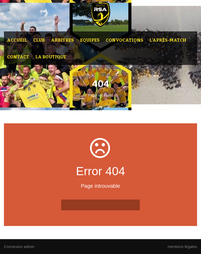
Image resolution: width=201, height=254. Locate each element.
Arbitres (62, 40)
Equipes (89, 40)
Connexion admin (19, 246)
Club (39, 40)
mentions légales (182, 246)
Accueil (17, 40)
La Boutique (50, 57)
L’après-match (167, 40)
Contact (18, 57)
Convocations (124, 40)
